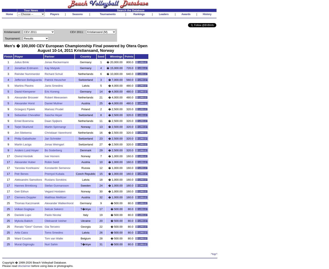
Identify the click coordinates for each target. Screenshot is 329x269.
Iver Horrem (52, 156)
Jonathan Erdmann (26, 68)
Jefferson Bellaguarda (28, 79)
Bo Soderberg (53, 150)
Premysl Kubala (54, 173)
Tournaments (108, 14)
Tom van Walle (54, 238)
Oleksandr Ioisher (56, 220)
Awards (186, 14)
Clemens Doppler (25, 197)
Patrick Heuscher (55, 79)
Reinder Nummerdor (27, 74)
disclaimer (24, 266)
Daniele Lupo (23, 215)
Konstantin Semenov (57, 168)
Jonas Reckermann (57, 62)
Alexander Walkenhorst (59, 203)
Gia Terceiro (52, 226)
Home (9, 14)
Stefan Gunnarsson (57, 185)
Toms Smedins (54, 232)
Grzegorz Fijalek (25, 109)
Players (54, 14)
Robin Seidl (52, 162)
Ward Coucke (23, 238)
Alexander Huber (25, 162)
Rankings (139, 14)
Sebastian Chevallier (27, 115)
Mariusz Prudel (54, 109)
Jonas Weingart (54, 144)
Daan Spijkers (53, 121)
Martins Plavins (24, 85)
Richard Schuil (54, 74)
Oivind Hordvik (24, 156)
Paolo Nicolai (53, 215)
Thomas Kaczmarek (27, 203)
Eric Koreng (52, 91)
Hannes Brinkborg (26, 185)
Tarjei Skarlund (24, 126)
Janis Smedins (54, 85)
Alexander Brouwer (26, 97)
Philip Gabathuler (25, 138)
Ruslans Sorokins (56, 179)
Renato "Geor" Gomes (28, 226)
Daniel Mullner (54, 103)
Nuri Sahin (51, 244)
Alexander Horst (25, 103)
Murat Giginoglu (24, 244)
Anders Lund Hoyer (27, 150)
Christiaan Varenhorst (58, 132)
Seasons (77, 14)
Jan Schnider (53, 138)
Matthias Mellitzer (56, 197)
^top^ (214, 254)
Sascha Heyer (53, 115)
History (207, 14)
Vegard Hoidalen (55, 191)
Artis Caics (21, 232)
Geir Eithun (22, 191)
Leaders (163, 14)
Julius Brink (22, 62)
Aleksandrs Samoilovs (28, 179)
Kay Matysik (52, 68)
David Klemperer (25, 91)
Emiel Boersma (24, 121)
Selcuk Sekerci (54, 209)
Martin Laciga (23, 144)
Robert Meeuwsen (56, 97)
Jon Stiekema (23, 132)
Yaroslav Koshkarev (27, 168)
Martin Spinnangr (55, 126)
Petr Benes (22, 173)
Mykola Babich (24, 220)
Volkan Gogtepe (25, 209)
